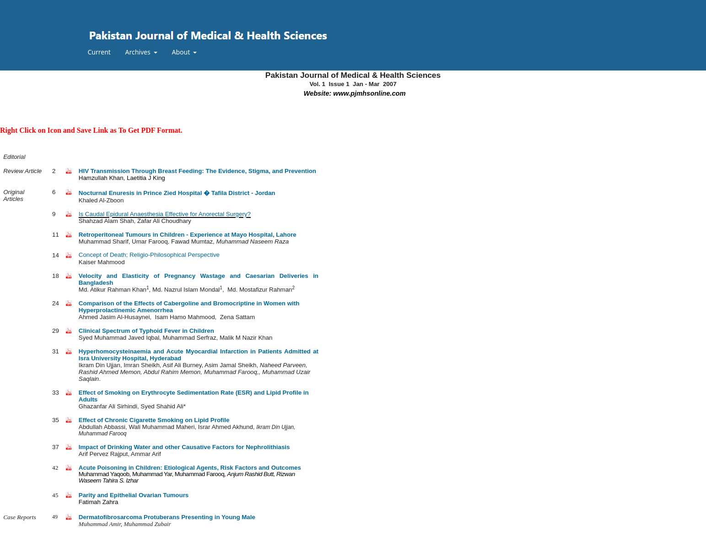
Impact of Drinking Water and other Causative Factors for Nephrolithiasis (184, 447)
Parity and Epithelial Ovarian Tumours (134, 495)
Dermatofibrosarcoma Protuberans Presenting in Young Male (167, 517)
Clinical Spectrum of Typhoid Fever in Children (146, 330)
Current (99, 52)
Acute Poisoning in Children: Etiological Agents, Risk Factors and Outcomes (190, 467)
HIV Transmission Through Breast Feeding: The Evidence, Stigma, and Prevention (197, 171)
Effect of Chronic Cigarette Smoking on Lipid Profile (154, 420)
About (181, 52)
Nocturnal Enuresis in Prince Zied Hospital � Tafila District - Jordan (177, 193)
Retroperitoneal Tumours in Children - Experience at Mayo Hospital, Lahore (187, 234)
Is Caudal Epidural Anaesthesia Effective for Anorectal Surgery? (165, 214)
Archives (138, 52)
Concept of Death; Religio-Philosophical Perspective (149, 254)
